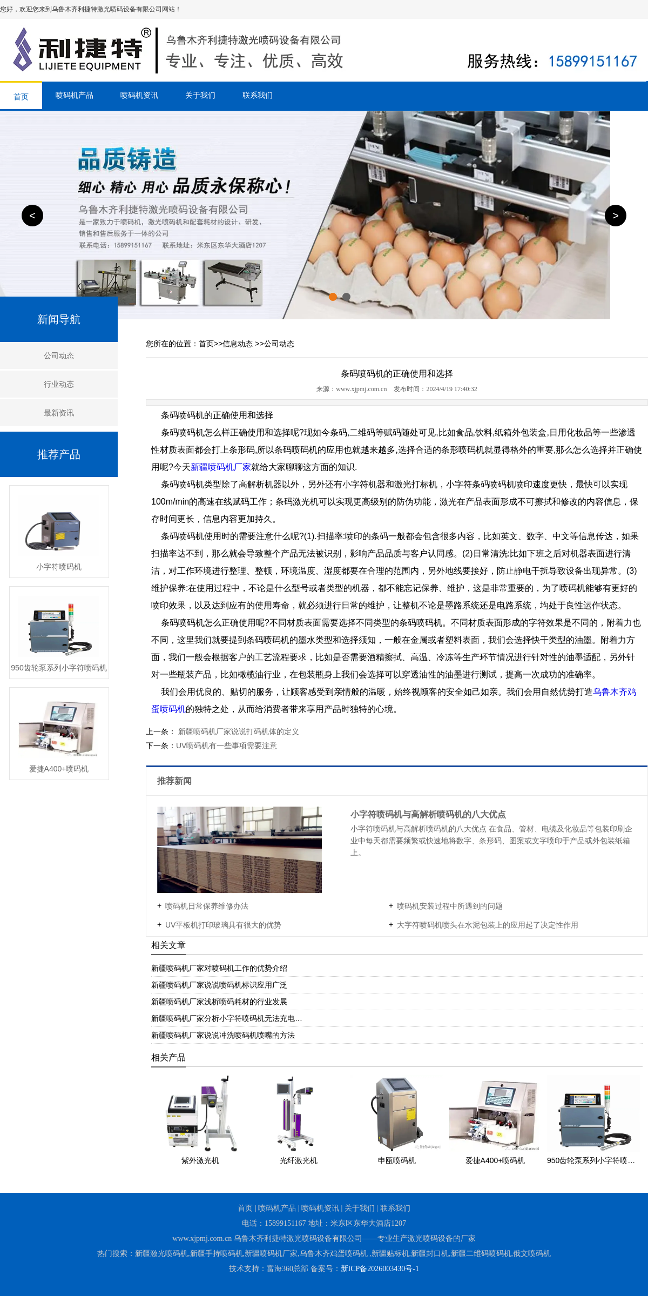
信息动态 (237, 343)
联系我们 (257, 95)
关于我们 (200, 95)
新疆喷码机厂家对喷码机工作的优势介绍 (219, 968)
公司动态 (59, 355)
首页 (21, 96)
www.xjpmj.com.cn (361, 389)
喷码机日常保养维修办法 (206, 906)
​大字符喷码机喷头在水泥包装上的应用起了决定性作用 (487, 925)
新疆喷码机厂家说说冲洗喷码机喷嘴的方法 (223, 1035)
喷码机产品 (74, 95)
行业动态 (59, 384)
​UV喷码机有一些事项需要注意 (226, 745)
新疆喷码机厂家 (221, 467)
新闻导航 (58, 319)
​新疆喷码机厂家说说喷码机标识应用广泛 (219, 985)
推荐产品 (58, 454)
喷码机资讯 (139, 95)
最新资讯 (59, 412)
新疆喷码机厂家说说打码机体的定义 (237, 731)
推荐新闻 (175, 780)
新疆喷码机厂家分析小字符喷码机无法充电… (226, 1018)
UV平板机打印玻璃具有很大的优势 (223, 925)
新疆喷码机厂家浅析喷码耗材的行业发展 (219, 1001)
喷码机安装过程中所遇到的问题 (450, 906)
